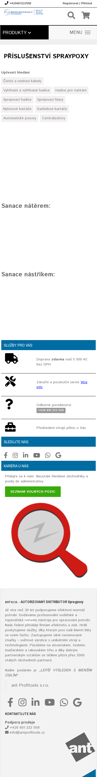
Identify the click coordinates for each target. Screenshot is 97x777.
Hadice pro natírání (70, 90)
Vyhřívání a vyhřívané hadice (26, 90)
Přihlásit (86, 3)
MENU (80, 32)
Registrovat (70, 3)
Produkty (17, 33)
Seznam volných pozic (32, 491)
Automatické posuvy (19, 118)
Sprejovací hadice (17, 99)
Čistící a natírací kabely (22, 81)
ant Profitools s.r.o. (30, 685)
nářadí (30, 620)
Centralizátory (53, 118)
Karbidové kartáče (52, 108)
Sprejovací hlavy (50, 99)
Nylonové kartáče (17, 108)
